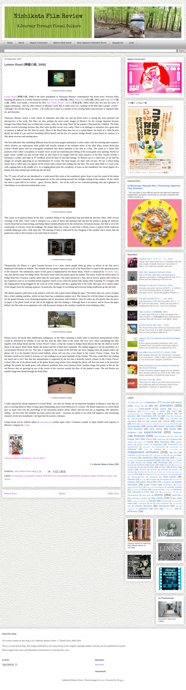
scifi (156, 492)
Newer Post (10, 493)
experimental (62, 476)
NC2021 (159, 472)
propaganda (166, 482)
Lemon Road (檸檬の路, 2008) (25, 64)
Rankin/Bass (167, 485)
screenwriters (167, 492)
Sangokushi (117, 43)
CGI (159, 416)
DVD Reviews (49, 476)
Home (10, 43)
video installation (162, 503)
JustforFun (147, 457)
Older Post (113, 493)
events (172, 429)
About (21, 43)
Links (131, 43)
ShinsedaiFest (132, 495)
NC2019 (141, 472)
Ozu (141, 479)
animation (166, 402)
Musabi (130, 465)
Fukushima (161, 439)
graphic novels (143, 444)
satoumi (167, 489)
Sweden (134, 501)
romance (160, 487)
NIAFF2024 (164, 474)
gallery (140, 442)
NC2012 (174, 467)
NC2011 (162, 467)
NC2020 (150, 472)
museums (140, 465)
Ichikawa (157, 449)
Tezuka (174, 501)
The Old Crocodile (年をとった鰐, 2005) (156, 299)
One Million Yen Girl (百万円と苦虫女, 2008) (157, 352)
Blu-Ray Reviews (149, 411)
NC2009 (140, 467)
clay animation (172, 419)
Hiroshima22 (160, 447)
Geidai (149, 442)
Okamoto (131, 479)
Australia (130, 409)
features (177, 432)
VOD (174, 503)
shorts (109, 476)
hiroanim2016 (132, 447)
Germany (164, 442)
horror (146, 449)
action (141, 402)
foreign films (133, 439)
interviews (145, 455)
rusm (102, 680)
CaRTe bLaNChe (165, 414)
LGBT (162, 460)
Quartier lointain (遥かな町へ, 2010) (154, 325)
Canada (147, 414)
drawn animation (167, 426)
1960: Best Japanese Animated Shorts (155, 272)
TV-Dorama (142, 503)
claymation (132, 421)
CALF (174, 411)
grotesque (157, 444)
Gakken (130, 442)
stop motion (157, 498)
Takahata (143, 501)
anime (178, 402)
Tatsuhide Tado (111, 271)
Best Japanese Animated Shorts (91, 43)
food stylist (174, 436)
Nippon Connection (38, 43)
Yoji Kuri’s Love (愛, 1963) (150, 380)
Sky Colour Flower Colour (59, 102)
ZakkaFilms (143, 509)
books (162, 411)
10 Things (131, 403)
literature (173, 460)
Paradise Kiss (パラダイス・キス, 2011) (156, 259)
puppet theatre (150, 485)
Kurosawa (139, 460)
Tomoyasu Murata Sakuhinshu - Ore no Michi (24, 458)
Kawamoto (164, 457)
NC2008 (130, 467)
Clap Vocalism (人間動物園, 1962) (153, 312)
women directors (143, 506)
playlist (143, 482)
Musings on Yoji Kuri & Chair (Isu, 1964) (156, 285)
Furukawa (173, 439)
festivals (139, 436)
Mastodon (99, 664)
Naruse (176, 465)
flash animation (160, 436)
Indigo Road (109, 99)
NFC (144, 474)
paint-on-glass (151, 479)
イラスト (169, 509)
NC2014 (143, 470)
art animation (17, 476)
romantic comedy (174, 487)
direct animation (154, 424)
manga (149, 462)
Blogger (120, 680)
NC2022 (169, 472)
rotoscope (135, 489)
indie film (173, 452)
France (149, 439)
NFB (136, 474)
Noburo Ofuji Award (62, 43)
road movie (150, 487)
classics (154, 418)
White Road (80, 99)
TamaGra (164, 501)
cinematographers (138, 419)
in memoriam (172, 449)
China (168, 416)
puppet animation (98, 476)
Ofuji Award (169, 477)
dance (134, 424)
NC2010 (150, 467)
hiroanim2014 (173, 444)
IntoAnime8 (156, 455)
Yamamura (163, 506)
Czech (179, 421)
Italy (165, 455)
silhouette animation (139, 498)
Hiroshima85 (174, 447)
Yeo (177, 506)
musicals (167, 465)
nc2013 (130, 469)
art (146, 405)
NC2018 (130, 472)
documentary (134, 426)
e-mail (26, 425)
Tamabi (152, 501)
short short (146, 495)
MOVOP (176, 463)
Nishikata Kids (176, 474)
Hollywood (131, 449)
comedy (153, 421)
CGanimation (146, 416)
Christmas (178, 416)
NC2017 (175, 470)
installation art (132, 455)
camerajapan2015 (133, 414)
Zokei (156, 509)
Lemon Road (10, 96)
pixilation (131, 482)
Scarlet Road (54, 99)
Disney (165, 424)
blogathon (131, 411)
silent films (177, 495)
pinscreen (176, 479)
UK (151, 503)
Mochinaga (162, 462)
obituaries (154, 477)
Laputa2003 (151, 460)
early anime (155, 429)
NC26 (177, 472)
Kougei (129, 460)
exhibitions (131, 432)
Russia (144, 489)
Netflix (129, 474)
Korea (177, 458)
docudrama (174, 424)
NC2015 (153, 470)
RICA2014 (139, 487)
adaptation (151, 402)
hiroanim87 (146, 447)
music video (154, 465)
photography (164, 479)
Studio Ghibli (176, 498)
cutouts (38, 476)
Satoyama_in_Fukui (140, 492)
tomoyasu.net (46, 422)
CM (143, 421)
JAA (171, 455)
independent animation (79, 476)
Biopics (175, 409)
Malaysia (138, 463)
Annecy (137, 406)
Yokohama (131, 509)
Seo (177, 492)
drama (149, 426)
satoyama (177, 489)
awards (163, 409)
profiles (154, 482)
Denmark (143, 424)
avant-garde (29, 476)
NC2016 (164, 470)
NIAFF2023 (153, 474)
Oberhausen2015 (138, 477)
